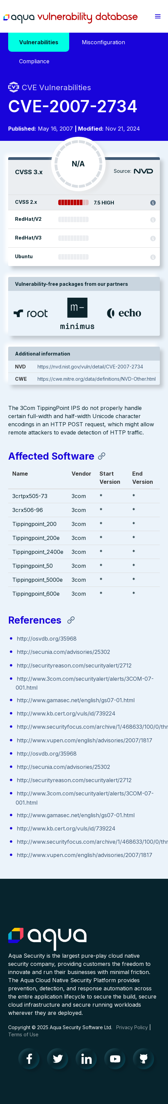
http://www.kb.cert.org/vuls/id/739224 (66, 713)
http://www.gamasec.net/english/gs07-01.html (76, 700)
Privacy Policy (132, 1027)
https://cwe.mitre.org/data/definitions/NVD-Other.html (96, 379)
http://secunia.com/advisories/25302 (63, 651)
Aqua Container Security (47, 940)
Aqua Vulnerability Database (70, 18)
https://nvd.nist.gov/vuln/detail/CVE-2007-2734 (90, 366)
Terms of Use (23, 1034)
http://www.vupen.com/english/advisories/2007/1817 (84, 740)
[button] (157, 16)
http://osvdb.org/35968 (47, 638)
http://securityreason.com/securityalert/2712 (74, 665)
